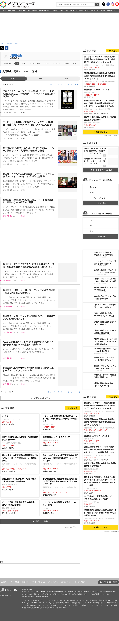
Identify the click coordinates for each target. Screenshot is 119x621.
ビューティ (79, 11)
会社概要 (3, 582)
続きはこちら (42, 521)
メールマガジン (53, 582)
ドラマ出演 (56, 63)
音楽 (13, 11)
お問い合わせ (41, 582)
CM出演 (66, 63)
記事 (16, 63)
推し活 (103, 11)
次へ (76, 84)
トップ (3, 11)
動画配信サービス (45, 11)
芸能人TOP (7, 63)
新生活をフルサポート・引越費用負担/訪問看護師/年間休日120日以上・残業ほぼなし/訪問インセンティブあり (99, 59)
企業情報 (114, 582)
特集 (66, 79)
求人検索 (73, 408)
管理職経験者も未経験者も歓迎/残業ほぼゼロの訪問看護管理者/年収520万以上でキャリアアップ (99, 76)
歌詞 (74, 63)
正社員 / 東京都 (20, 420)
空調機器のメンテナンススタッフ (97, 90)
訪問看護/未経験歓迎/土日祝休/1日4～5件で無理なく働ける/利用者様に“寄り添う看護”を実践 (100, 513)
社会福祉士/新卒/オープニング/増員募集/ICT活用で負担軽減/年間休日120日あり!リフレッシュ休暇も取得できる (99, 103)
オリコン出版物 (14, 582)
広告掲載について (28, 582)
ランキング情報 (35, 63)
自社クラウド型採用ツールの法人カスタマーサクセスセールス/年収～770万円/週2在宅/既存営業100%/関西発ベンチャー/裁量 (99, 481)
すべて (13, 79)
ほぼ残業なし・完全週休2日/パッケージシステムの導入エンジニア (99, 497)
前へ (51, 84)
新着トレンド (111, 11)
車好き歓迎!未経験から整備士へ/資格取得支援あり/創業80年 (100, 118)
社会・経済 (64, 11)
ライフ (87, 11)
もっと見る (101, 203)
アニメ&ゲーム (32, 11)
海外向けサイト (66, 582)
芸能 (9, 11)
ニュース (40, 79)
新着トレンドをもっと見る (100, 170)
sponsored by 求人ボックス (72, 527)
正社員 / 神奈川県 (20, 463)
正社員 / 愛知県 (20, 442)
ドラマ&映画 (21, 11)
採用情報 (105, 582)
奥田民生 (16, 55)
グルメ (72, 11)
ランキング (95, 11)
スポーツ (55, 11)
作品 (23, 63)
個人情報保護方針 (80, 582)
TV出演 (46, 63)
